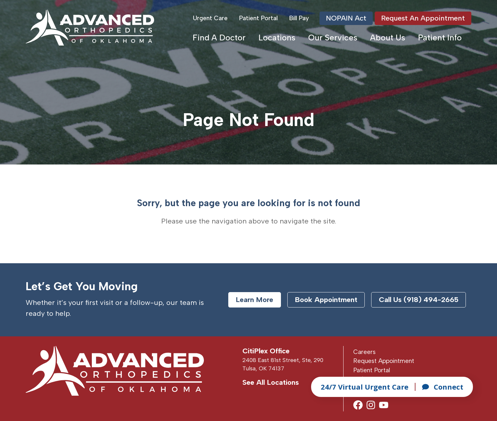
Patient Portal (258, 18)
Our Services (332, 37)
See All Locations (270, 382)
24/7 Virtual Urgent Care (364, 387)
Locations (276, 37)
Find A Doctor (219, 37)
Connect (442, 387)
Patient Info (440, 37)
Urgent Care (210, 18)
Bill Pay (299, 18)
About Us (387, 37)
